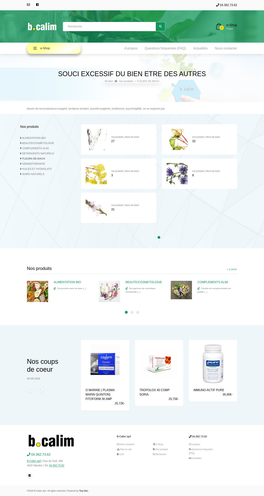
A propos (131, 48)
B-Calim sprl (34, 460)
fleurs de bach (132, 137)
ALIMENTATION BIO (34, 137)
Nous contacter (226, 48)
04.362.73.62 (226, 5)
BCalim (109, 81)
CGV (120, 454)
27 (113, 141)
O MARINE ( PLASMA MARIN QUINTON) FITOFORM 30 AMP (100, 394)
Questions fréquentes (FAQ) (165, 48)
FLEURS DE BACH (148, 81)
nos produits (126, 81)
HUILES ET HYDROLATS (37, 168)
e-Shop (231, 25)
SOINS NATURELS (33, 174)
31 (113, 209)
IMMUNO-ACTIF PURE (208, 390)
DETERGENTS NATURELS (38, 153)
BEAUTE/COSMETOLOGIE (38, 143)
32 (194, 141)
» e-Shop (232, 269)
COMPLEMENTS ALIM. (35, 148)
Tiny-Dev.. (84, 491)
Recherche (159, 454)
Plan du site (124, 449)
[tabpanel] (118, 175)
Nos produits (160, 449)
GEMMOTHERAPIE (33, 163)
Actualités (200, 48)
